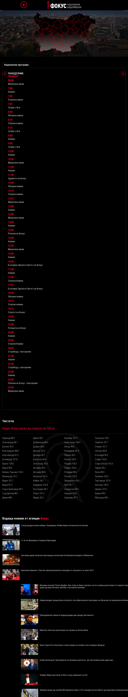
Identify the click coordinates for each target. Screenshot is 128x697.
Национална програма (16, 64)
